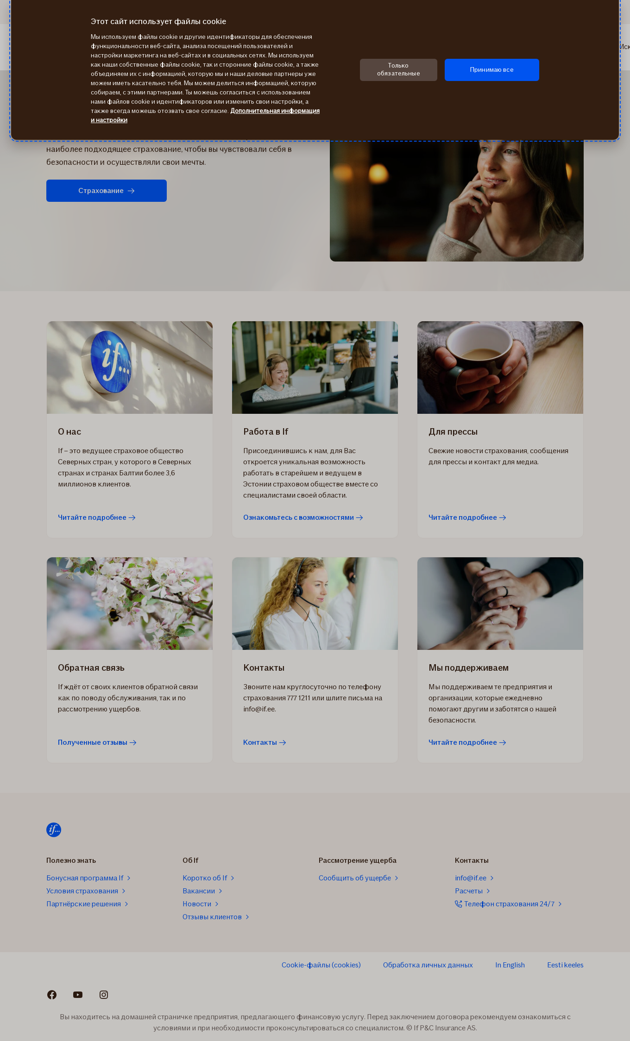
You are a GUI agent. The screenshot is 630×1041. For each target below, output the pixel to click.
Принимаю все (492, 70)
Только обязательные (398, 69)
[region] (315, 70)
